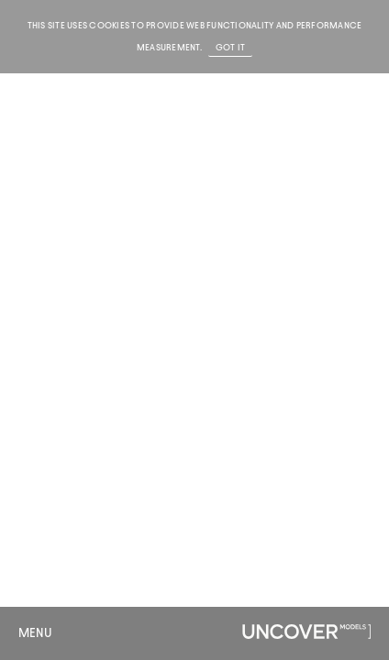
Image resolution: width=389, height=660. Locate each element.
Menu (35, 633)
